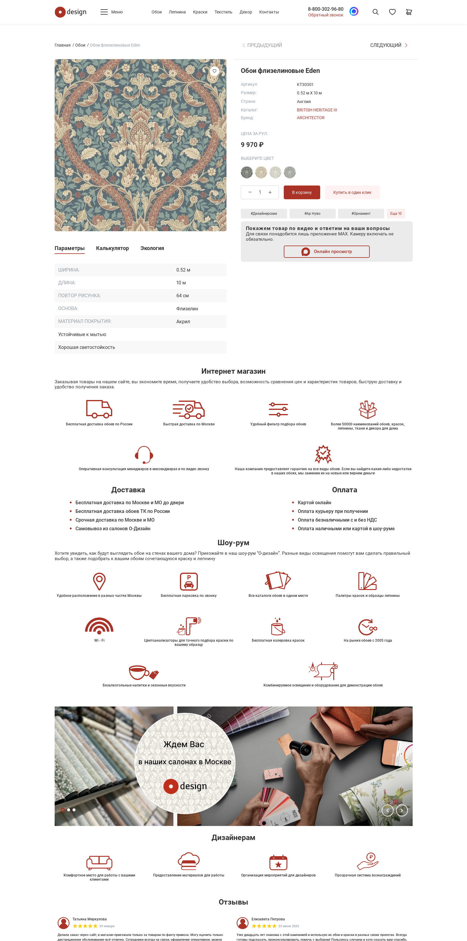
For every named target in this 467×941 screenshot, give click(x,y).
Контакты (269, 12)
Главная (63, 45)
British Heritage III (317, 110)
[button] (388, 810)
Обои (157, 12)
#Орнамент (361, 214)
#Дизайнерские (264, 214)
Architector (311, 117)
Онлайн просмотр (326, 251)
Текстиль (223, 12)
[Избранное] (392, 12)
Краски (200, 12)
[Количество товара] (260, 192)
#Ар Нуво (312, 214)
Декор (246, 12)
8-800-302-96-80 (325, 9)
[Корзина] (409, 12)
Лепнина (177, 12)
